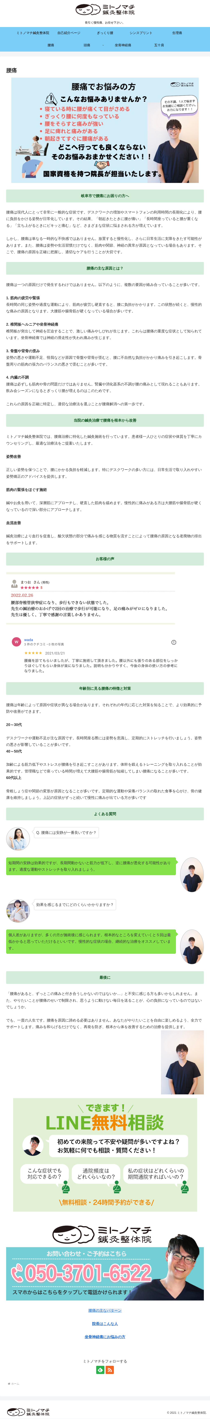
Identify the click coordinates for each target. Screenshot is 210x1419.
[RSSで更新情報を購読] (110, 1370)
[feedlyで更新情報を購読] (100, 1370)
